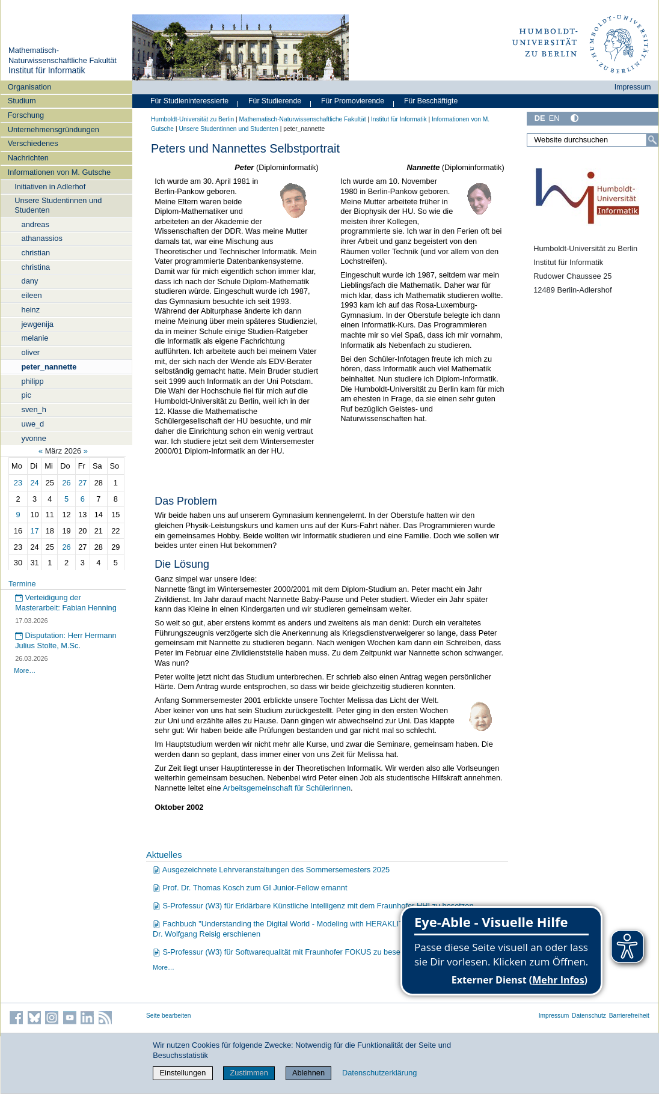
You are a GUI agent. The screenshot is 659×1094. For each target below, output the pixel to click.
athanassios (42, 238)
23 (18, 482)
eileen (32, 295)
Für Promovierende (352, 101)
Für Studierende (274, 101)
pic (26, 395)
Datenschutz (589, 1015)
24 (35, 482)
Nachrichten (28, 157)
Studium (22, 100)
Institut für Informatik (46, 70)
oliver (31, 352)
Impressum (633, 87)
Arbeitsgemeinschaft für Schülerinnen (286, 787)
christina (36, 267)
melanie (35, 337)
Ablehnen (308, 1072)
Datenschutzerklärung (379, 1072)
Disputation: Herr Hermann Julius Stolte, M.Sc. (66, 640)
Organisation (30, 86)
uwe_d (33, 423)
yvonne (34, 438)
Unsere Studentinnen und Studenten (58, 205)
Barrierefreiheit (629, 1015)
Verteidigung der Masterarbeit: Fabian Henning (66, 602)
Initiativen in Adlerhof (49, 186)
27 (82, 482)
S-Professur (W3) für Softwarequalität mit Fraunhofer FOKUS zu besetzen (284, 951)
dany (30, 280)
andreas (35, 224)
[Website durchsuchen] (592, 140)
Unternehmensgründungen (53, 129)
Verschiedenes (33, 143)
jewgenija (38, 324)
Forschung (26, 115)
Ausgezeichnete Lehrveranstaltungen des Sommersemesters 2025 (271, 869)
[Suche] (652, 140)
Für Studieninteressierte (189, 101)
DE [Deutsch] (540, 118)
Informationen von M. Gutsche (59, 172)
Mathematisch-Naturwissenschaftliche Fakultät (62, 55)
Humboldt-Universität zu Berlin (192, 119)
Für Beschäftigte (431, 101)
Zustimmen (249, 1072)
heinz (31, 309)
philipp (33, 381)
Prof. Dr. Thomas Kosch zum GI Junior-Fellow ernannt (250, 887)
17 (35, 530)
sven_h (34, 409)
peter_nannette (49, 366)
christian (36, 252)
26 (66, 482)
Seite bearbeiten (168, 1015)
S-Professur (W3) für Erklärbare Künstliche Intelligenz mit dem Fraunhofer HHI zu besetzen (313, 905)
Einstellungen (183, 1072)
